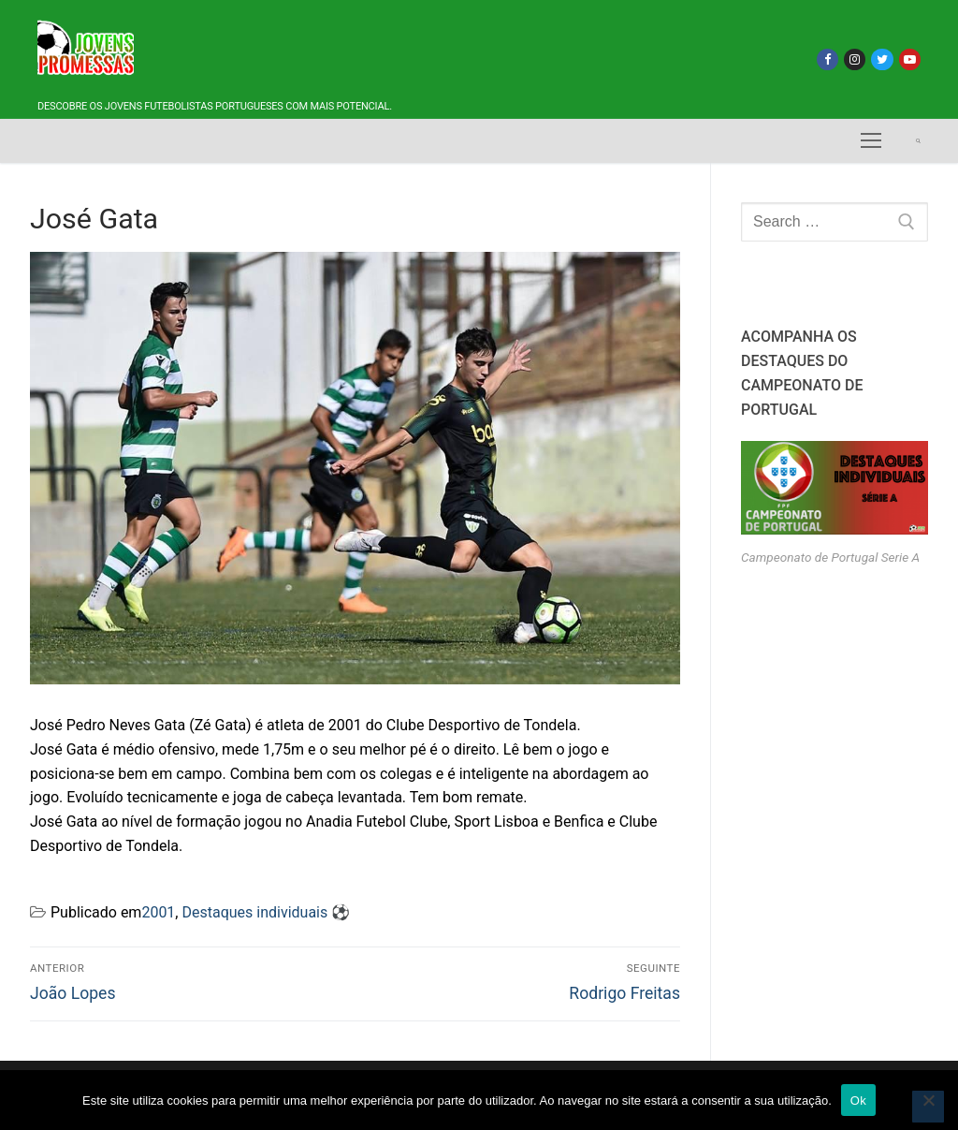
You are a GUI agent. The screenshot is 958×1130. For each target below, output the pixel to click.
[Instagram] (854, 59)
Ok (858, 1100)
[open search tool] (918, 141)
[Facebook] (827, 59)
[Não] (928, 1107)
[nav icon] (871, 141)
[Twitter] (882, 59)
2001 (158, 912)
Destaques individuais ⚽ (265, 912)
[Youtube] (910, 59)
